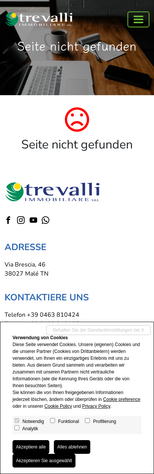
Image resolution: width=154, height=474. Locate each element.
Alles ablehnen (72, 447)
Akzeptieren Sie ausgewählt (44, 460)
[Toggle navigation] (138, 19)
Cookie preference (121, 399)
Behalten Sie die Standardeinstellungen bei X (98, 330)
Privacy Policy (96, 406)
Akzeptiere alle (31, 447)
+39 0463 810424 (53, 315)
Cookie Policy (58, 406)
